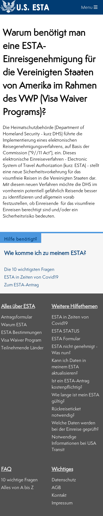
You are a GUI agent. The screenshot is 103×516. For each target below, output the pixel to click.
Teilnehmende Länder (22, 348)
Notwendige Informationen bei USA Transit (74, 443)
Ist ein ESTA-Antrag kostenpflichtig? (70, 384)
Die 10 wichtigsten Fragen (29, 269)
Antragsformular (16, 317)
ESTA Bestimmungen (21, 332)
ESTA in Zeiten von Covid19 (31, 277)
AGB (56, 487)
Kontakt (59, 495)
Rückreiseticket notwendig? (66, 412)
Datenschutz (64, 480)
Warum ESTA (14, 325)
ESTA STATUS (65, 331)
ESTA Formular (66, 339)
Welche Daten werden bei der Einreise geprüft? (75, 426)
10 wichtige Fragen (19, 480)
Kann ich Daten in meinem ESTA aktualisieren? (69, 366)
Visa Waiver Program (21, 340)
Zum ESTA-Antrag (21, 285)
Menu (89, 7)
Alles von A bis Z (17, 487)
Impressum (62, 503)
